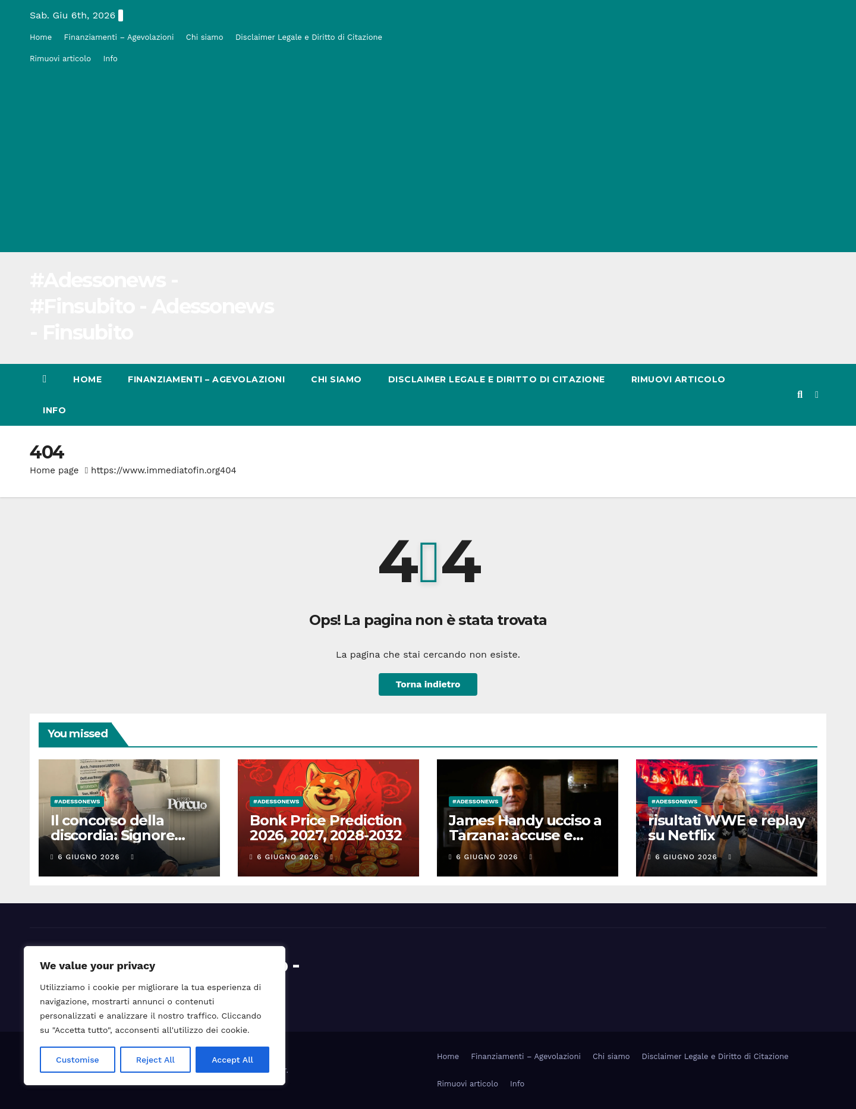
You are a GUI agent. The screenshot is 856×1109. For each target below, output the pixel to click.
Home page (54, 470)
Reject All (155, 1059)
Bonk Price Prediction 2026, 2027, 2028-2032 (326, 828)
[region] (154, 1015)
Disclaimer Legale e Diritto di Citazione (308, 37)
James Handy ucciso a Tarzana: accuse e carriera (525, 835)
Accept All (232, 1059)
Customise (77, 1059)
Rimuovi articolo (60, 58)
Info (110, 58)
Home (41, 37)
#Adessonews (77, 801)
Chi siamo (205, 37)
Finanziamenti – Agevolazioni (119, 37)
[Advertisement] (428, 158)
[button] (799, 394)
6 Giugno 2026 (90, 857)
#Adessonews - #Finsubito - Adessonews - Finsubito (151, 306)
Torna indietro (428, 684)
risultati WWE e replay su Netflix (726, 828)
